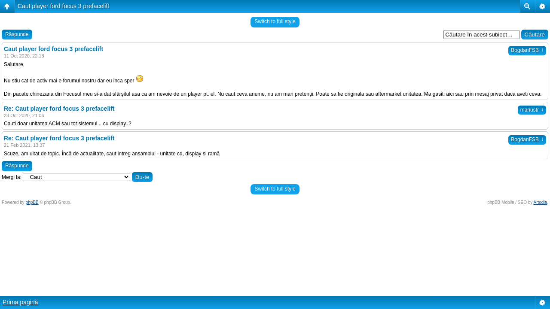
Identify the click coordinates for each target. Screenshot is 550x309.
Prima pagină (20, 302)
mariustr (532, 110)
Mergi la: (11, 177)
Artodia (540, 202)
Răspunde (17, 34)
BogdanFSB (527, 50)
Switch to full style (274, 21)
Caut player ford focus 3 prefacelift (63, 6)
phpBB (32, 202)
